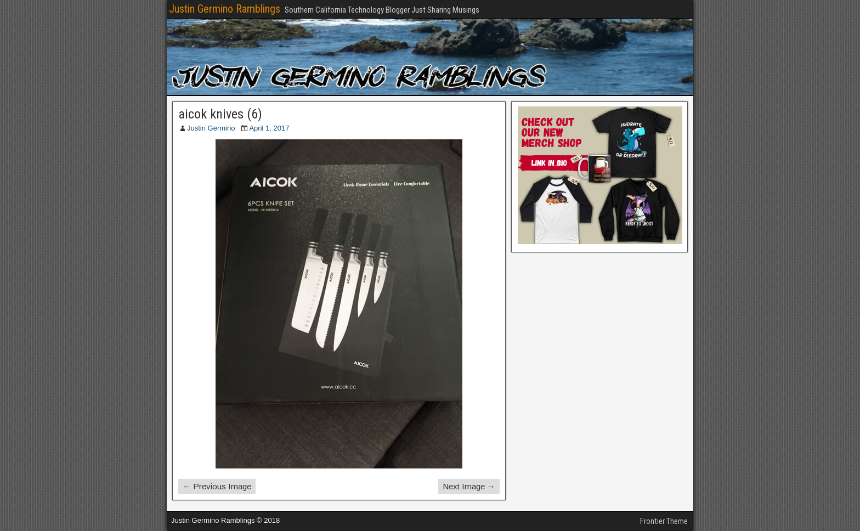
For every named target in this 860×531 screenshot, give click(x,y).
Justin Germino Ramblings (224, 8)
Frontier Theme (664, 521)
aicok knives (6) (220, 114)
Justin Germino (211, 128)
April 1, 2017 (269, 128)
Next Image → (469, 486)
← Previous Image (217, 486)
